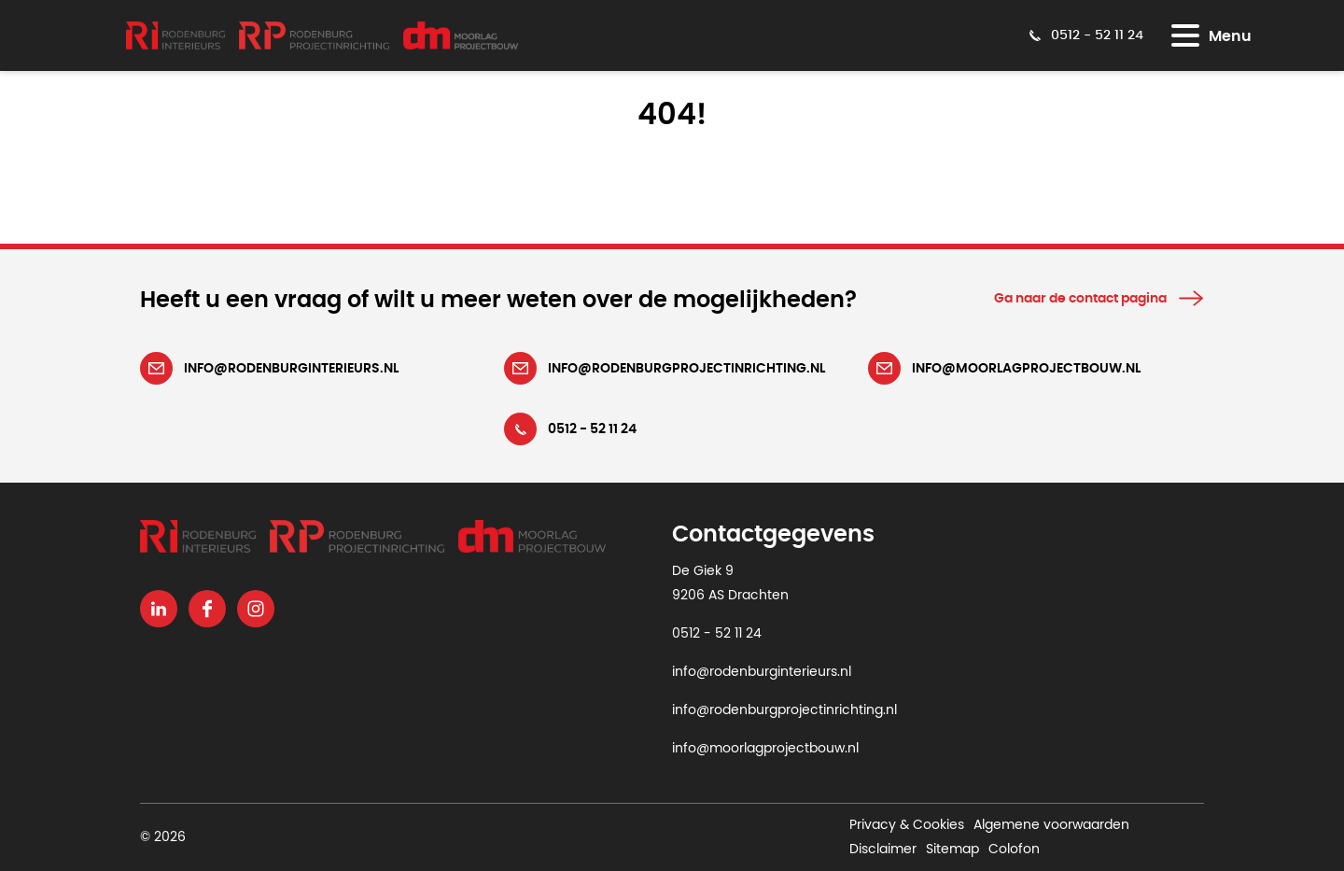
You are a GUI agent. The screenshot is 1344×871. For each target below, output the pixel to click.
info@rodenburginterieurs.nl (761, 672)
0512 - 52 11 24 (717, 633)
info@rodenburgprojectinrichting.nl (784, 710)
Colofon (1014, 849)
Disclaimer (883, 849)
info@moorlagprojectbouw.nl (765, 748)
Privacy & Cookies (906, 825)
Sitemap (952, 849)
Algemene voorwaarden (1051, 825)
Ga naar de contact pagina (1080, 298)
